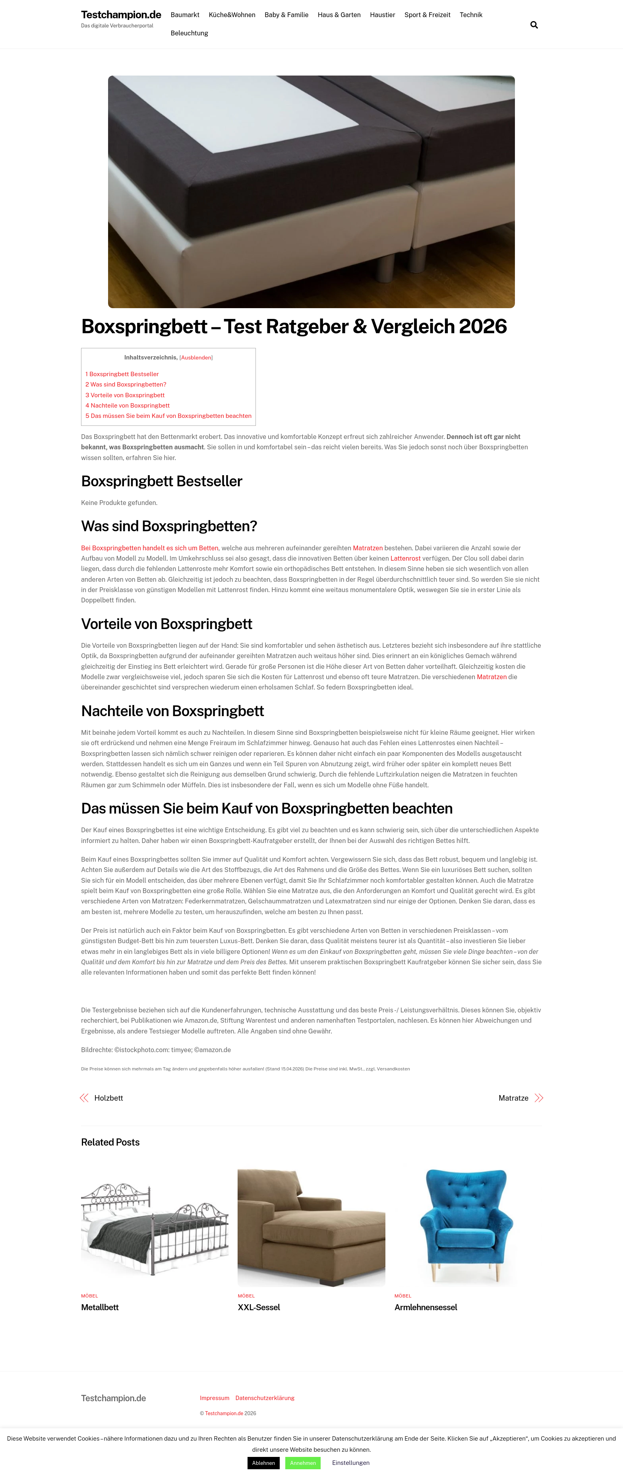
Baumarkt (186, 15)
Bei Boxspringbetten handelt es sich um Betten (150, 548)
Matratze (513, 1098)
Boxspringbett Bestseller (122, 374)
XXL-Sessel (259, 1308)
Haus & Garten (340, 15)
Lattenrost (406, 559)
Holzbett (109, 1098)
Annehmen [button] (303, 1463)
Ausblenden (196, 358)
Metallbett (99, 1308)
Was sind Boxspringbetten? (125, 384)
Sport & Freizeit (429, 15)
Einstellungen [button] (351, 1462)
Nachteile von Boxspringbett (127, 405)
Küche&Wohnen (233, 15)
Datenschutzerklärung (264, 1398)
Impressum (214, 1398)
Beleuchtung (191, 33)
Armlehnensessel (426, 1308)
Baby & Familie (288, 15)
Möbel (89, 1296)
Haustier (384, 15)
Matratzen (368, 548)
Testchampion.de (224, 1413)
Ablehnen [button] (263, 1463)
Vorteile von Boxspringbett (125, 395)
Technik (472, 15)
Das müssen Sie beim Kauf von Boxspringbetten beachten (168, 416)
